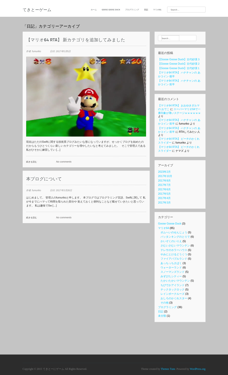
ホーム (94, 9)
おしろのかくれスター (174, 298)
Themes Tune (168, 369)
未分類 (162, 315)
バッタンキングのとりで (175, 236)
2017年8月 (164, 180)
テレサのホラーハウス (174, 250)
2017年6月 (164, 189)
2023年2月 (164, 171)
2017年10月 (165, 176)
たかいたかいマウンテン (175, 280)
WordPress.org (198, 369)
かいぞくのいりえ (171, 241)
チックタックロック (173, 289)
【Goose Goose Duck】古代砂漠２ (179, 63)
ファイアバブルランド (174, 258)
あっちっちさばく (171, 263)
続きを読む (31, 161)
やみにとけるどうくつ (174, 254)
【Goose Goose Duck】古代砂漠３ (179, 59)
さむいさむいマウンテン (175, 245)
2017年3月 (164, 202)
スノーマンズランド (173, 271)
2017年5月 (164, 193)
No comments (64, 161)
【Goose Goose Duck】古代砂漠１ (179, 68)
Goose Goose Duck (111, 9)
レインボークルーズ (173, 293)
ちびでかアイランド (173, 285)
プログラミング (132, 9)
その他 (165, 302)
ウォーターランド (171, 267)
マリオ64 (157, 9)
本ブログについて (44, 179)
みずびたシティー (171, 276)
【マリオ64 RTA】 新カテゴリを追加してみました (75, 39)
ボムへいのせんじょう (174, 232)
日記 (146, 9)
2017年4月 (164, 198)
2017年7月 (164, 185)
